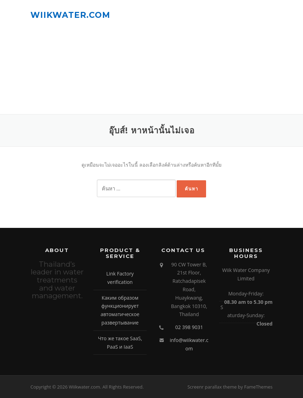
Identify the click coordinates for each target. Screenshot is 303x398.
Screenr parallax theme (212, 387)
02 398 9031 (189, 327)
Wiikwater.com (70, 15)
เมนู (266, 15)
